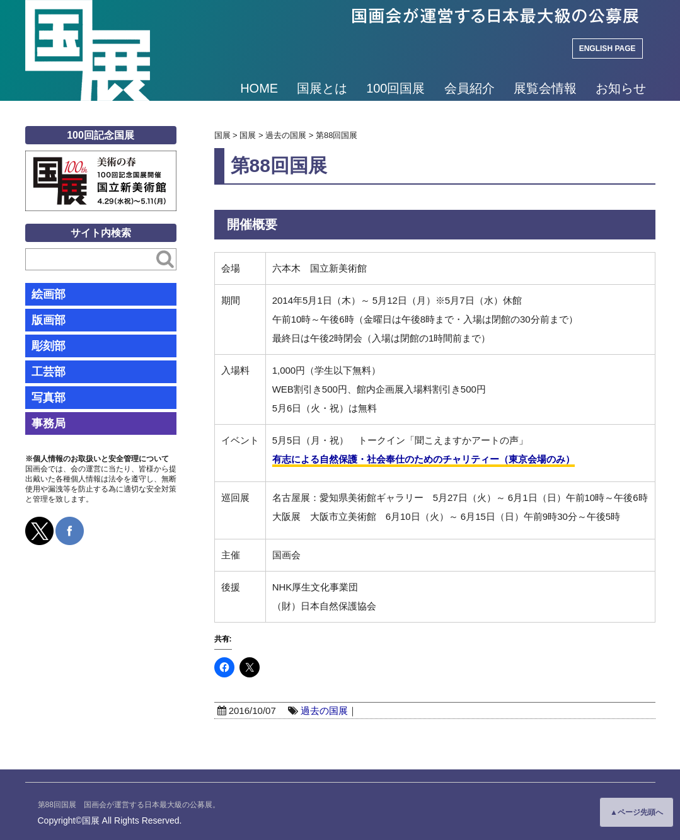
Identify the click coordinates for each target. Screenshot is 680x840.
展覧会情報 (545, 88)
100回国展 (395, 88)
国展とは (322, 88)
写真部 (49, 397)
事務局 (49, 423)
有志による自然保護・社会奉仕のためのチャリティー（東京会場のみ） (423, 459)
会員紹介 (469, 88)
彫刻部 (49, 346)
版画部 (49, 320)
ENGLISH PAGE (607, 48)
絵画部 (49, 294)
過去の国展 (324, 710)
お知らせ (621, 88)
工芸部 (49, 371)
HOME (259, 88)
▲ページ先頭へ (636, 812)
